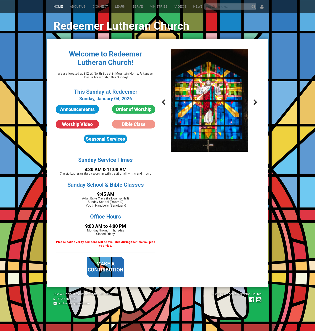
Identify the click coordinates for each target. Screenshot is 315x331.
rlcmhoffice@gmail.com (72, 303)
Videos (180, 6)
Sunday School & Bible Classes (105, 185)
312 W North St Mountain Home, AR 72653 (83, 294)
